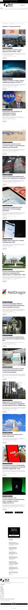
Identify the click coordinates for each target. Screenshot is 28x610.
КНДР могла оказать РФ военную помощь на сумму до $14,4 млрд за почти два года (14, 543)
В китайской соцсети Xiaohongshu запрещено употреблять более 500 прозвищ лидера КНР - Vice (13, 467)
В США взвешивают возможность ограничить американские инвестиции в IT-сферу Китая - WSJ (14, 273)
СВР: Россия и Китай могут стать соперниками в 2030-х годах (13, 573)
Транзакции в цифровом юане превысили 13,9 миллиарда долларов (12, 209)
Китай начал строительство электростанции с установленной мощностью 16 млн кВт (13, 145)
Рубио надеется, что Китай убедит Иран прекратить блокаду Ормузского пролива (14, 568)
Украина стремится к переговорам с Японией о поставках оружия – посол (13, 553)
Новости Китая (5, 48)
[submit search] (26, 8)
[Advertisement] (14, 16)
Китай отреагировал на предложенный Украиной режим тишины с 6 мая (13, 548)
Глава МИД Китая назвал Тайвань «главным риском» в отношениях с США (14, 557)
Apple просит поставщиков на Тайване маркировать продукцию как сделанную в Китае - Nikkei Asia (13, 403)
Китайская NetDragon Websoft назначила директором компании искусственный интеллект (13, 305)
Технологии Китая (11, 23)
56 (19, 512)
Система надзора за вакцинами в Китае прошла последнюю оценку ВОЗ (13, 338)
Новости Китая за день (5, 23)
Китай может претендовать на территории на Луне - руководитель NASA (12, 113)
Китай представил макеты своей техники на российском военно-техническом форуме (13, 370)
